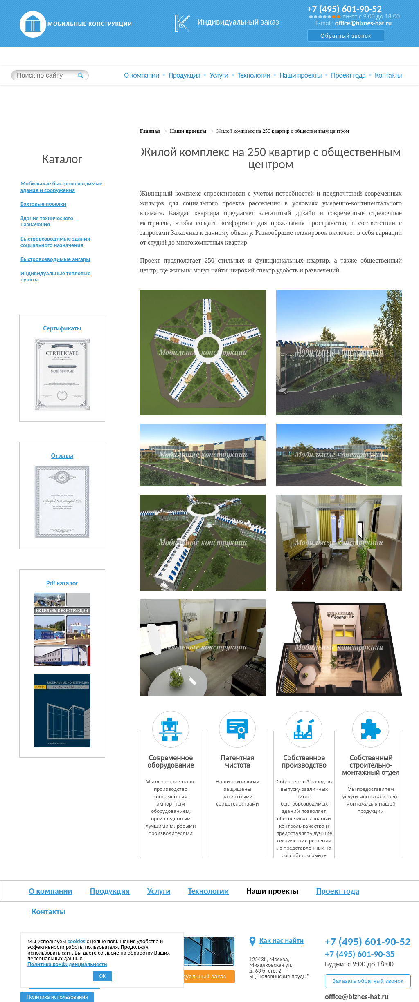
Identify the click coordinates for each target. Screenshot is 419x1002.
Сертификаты (62, 344)
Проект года (348, 75)
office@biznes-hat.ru (363, 23)
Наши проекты (300, 75)
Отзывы (62, 471)
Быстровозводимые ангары (59, 273)
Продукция (184, 75)
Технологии (254, 75)
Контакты (388, 75)
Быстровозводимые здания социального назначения (59, 254)
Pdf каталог (62, 599)
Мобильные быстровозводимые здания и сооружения (59, 191)
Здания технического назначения (50, 232)
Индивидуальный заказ (238, 22)
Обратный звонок (345, 36)
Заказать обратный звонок (367, 981)
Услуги (219, 75)
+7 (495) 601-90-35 (360, 954)
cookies (77, 941)
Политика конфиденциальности (67, 964)
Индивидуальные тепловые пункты (60, 291)
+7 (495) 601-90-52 (345, 9)
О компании (141, 75)
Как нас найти (281, 940)
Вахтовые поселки (46, 213)
